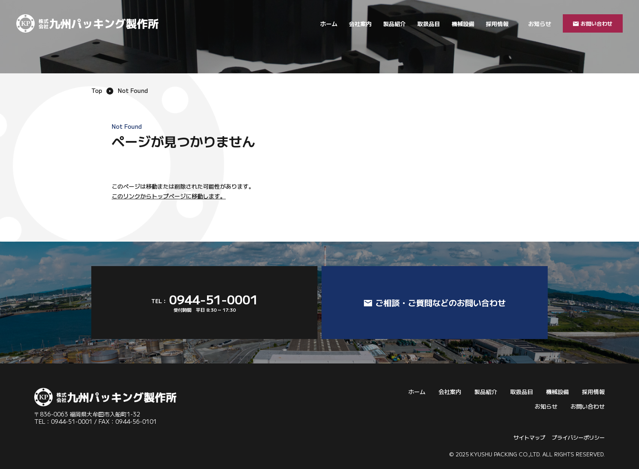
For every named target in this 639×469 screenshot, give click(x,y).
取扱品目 (428, 23)
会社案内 (360, 23)
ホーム (328, 23)
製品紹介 (394, 23)
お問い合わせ (588, 406)
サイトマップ (529, 437)
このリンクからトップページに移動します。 (169, 196)
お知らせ (539, 23)
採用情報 (497, 23)
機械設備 (463, 23)
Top (96, 90)
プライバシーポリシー (578, 437)
